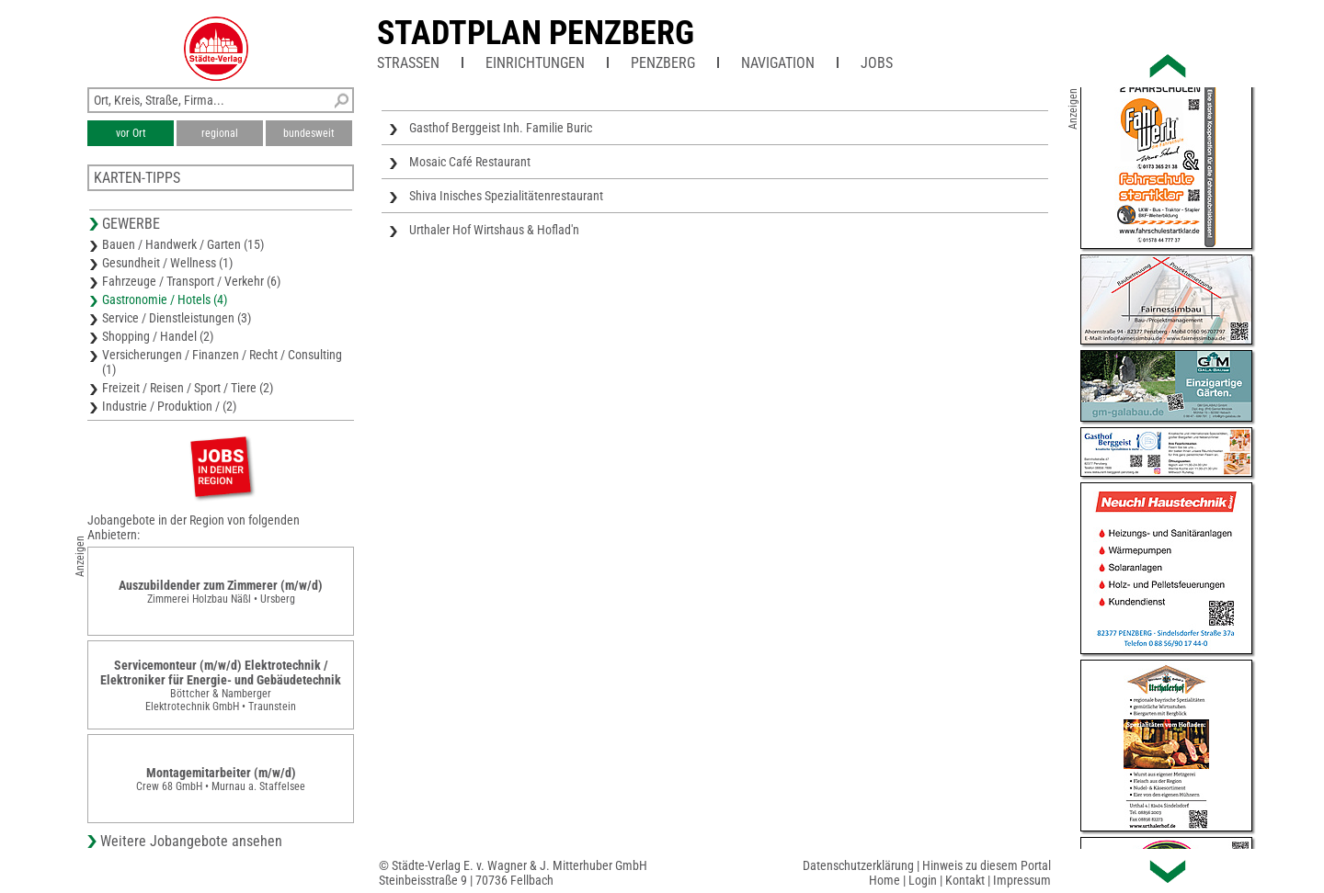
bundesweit (309, 133)
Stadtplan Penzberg (535, 33)
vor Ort (131, 133)
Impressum (1022, 880)
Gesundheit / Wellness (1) (167, 262)
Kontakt (965, 880)
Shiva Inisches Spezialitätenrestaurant (506, 195)
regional (219, 133)
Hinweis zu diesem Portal (986, 865)
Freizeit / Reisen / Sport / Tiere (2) (187, 387)
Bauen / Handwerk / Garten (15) (183, 244)
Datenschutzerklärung (858, 865)
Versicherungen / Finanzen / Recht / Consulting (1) (222, 362)
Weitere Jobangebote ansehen (191, 841)
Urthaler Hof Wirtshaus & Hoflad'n (494, 229)
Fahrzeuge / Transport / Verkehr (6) (191, 281)
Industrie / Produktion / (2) (169, 406)
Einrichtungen (535, 63)
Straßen (408, 63)
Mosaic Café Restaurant (470, 161)
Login (922, 880)
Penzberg (663, 63)
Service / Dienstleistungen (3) (176, 318)
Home (884, 880)
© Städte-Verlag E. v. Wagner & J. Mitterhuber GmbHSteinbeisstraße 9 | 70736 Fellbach (513, 872)
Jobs (877, 63)
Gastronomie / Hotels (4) (164, 299)
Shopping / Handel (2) (157, 336)
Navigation (778, 63)
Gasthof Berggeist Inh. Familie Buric (500, 127)
